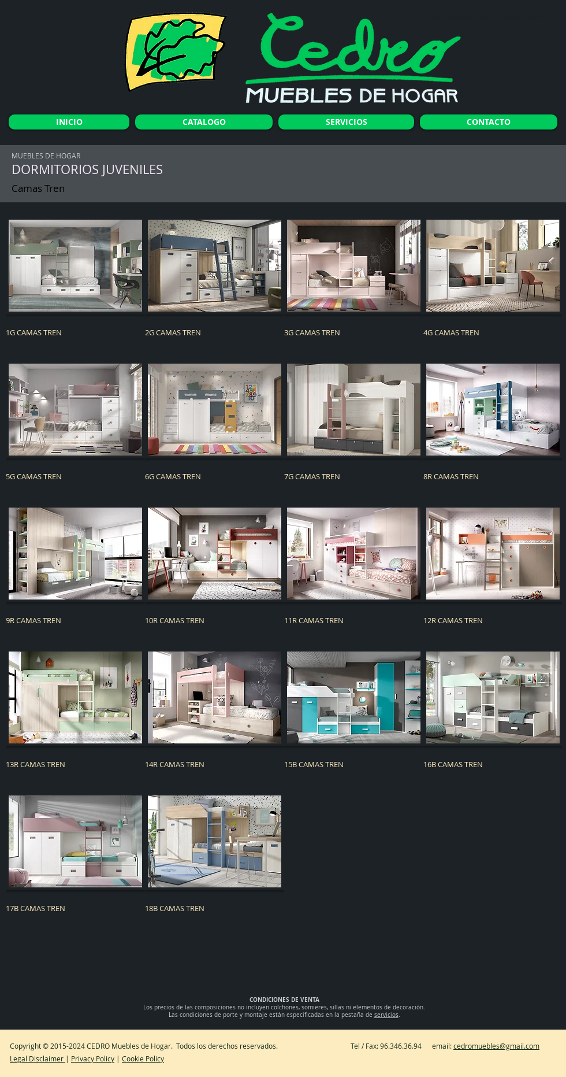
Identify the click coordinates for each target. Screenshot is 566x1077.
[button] (75, 289)
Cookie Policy (143, 1058)
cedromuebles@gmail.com (496, 1045)
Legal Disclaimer (37, 1058)
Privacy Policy (92, 1058)
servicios (386, 1015)
